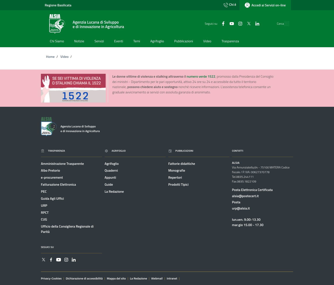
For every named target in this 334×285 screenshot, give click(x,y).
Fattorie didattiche (181, 163)
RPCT (45, 212)
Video (64, 56)
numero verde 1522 (201, 76)
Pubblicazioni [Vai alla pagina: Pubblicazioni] (180, 151)
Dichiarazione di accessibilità (84, 278)
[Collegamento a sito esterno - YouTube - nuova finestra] (223, 23)
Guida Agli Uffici (52, 198)
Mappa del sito (116, 278)
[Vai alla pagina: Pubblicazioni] (183, 41)
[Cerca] (284, 23)
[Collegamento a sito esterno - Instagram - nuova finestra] (231, 23)
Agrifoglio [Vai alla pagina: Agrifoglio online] (115, 151)
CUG (44, 219)
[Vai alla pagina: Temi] (136, 41)
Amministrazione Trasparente (62, 163)
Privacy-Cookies (51, 278)
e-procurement (52, 177)
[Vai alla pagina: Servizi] (99, 41)
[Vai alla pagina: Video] (207, 41)
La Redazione (114, 191)
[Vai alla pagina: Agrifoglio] (157, 41)
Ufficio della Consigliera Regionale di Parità (67, 229)
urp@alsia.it (241, 208)
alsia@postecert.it (245, 195)
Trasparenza (53, 151)
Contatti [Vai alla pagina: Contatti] (237, 151)
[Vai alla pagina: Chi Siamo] (57, 41)
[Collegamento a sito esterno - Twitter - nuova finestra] (240, 23)
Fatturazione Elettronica (58, 184)
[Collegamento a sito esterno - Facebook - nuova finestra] (214, 23)
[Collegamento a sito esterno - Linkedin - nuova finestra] (248, 23)
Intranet (172, 278)
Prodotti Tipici (178, 184)
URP (44, 205)
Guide (109, 184)
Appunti (110, 177)
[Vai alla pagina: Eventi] (118, 41)
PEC (44, 191)
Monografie (176, 170)
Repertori (175, 177)
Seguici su (47, 247)
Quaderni (111, 170)
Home (50, 56)
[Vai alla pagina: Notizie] (79, 41)
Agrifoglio (112, 163)
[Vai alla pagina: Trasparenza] (230, 41)
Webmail (157, 278)
